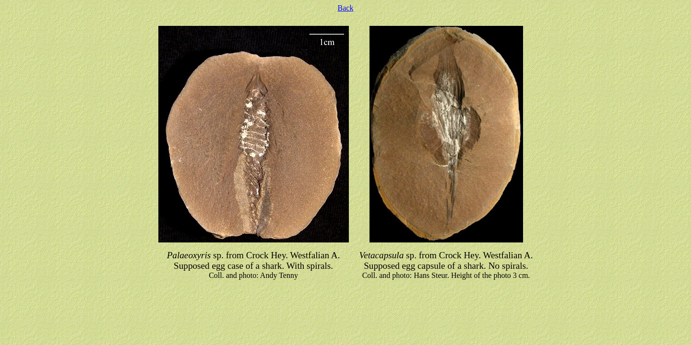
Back (346, 8)
